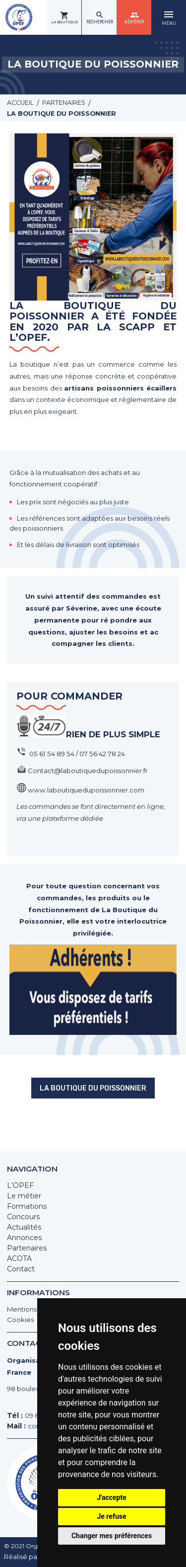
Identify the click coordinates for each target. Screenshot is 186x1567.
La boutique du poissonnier (93, 1121)
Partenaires (27, 1244)
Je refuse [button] (111, 1516)
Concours (23, 1213)
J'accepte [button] (111, 1497)
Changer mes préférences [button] (111, 1536)
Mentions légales (36, 1305)
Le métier (24, 1192)
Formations (27, 1202)
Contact (21, 1265)
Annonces (24, 1234)
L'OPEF (20, 1181)
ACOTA (19, 1255)
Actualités (24, 1223)
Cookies (20, 1316)
